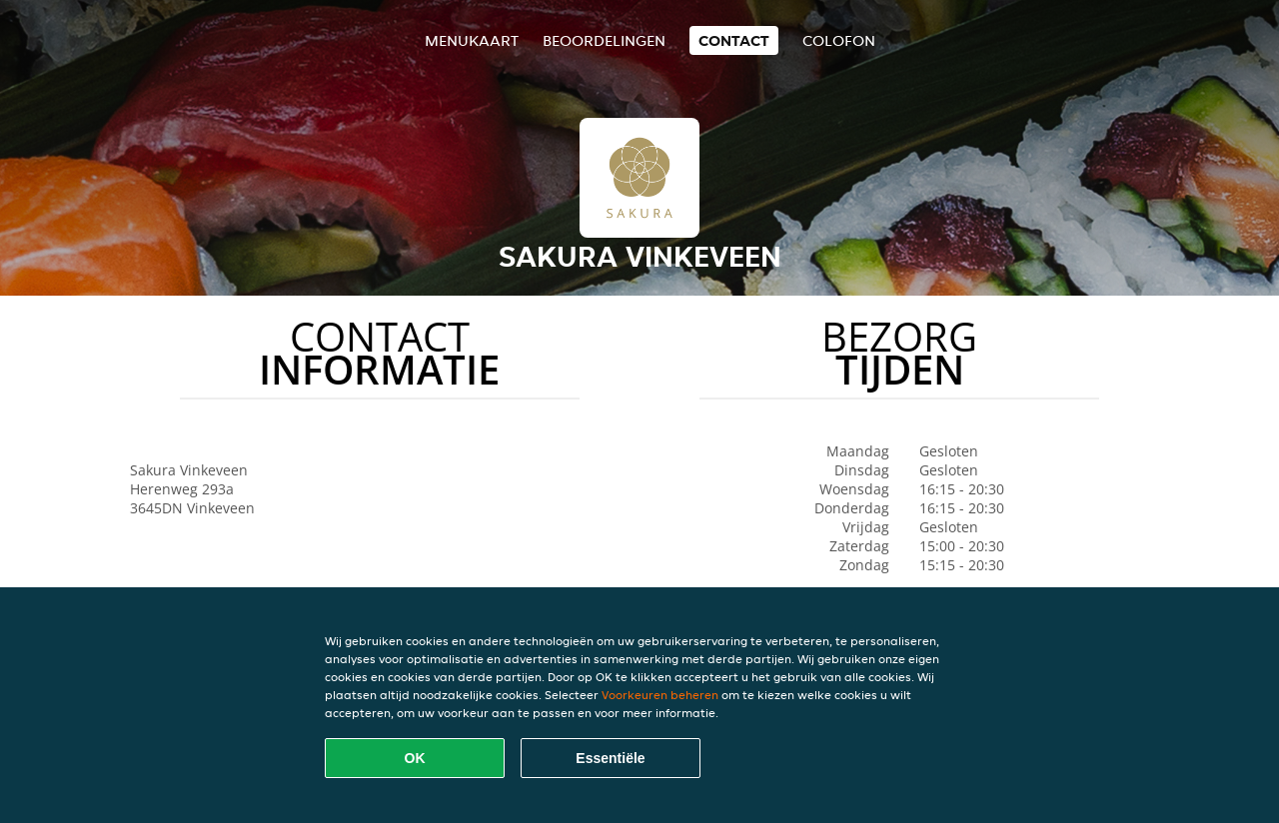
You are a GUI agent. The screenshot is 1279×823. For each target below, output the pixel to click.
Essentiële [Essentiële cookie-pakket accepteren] (610, 758)
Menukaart (472, 40)
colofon (838, 40)
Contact (733, 40)
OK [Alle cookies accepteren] (415, 758)
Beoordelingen (604, 40)
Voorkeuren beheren (660, 694)
